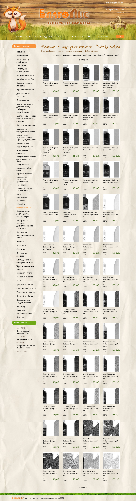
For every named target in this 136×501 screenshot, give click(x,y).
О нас (29, 37)
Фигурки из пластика (26, 288)
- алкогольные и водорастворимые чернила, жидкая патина (26, 138)
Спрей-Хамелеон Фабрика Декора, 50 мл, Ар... (110, 441)
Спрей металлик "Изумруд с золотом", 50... (70, 312)
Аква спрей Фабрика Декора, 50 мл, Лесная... (90, 118)
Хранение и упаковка (26, 292)
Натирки (20, 242)
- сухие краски (22, 185)
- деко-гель (20, 153)
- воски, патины (22, 143)
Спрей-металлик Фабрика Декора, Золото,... (49, 441)
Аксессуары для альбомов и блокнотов (23, 62)
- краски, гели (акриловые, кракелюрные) (22, 179)
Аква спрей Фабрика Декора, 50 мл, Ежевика (90, 85)
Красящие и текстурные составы (62, 51)
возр (79, 55)
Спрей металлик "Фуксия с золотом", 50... (110, 312)
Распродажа (22, 56)
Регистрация (111, 3)
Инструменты (22, 100)
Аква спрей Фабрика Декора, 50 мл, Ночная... (70, 150)
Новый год (21, 246)
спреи (18, 194)
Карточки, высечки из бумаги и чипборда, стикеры (26, 119)
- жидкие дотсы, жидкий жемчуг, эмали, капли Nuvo (26, 159)
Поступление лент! (24, 339)
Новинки (20, 52)
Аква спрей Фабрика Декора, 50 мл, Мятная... (50, 150)
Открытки (20, 249)
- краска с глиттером (24, 174)
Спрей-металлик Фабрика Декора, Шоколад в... (69, 441)
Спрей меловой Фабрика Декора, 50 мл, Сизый (70, 247)
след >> (84, 60)
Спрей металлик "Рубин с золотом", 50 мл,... (90, 312)
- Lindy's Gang (21, 197)
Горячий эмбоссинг (25, 90)
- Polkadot (20, 201)
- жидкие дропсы (23, 165)
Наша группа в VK (81, 37)
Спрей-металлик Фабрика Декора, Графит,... (109, 409)
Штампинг (21, 317)
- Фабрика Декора (23, 208)
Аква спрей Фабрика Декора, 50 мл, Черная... (70, 182)
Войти (120, 3)
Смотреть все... (21, 351)
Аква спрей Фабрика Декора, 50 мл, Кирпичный (110, 85)
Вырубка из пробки (25, 79)
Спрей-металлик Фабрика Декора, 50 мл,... (50, 344)
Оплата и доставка (45, 37)
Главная (19, 37)
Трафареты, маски (24, 285)
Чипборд (20, 307)
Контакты (63, 37)
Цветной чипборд (24, 296)
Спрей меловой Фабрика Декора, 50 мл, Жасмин (50, 247)
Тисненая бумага (24, 273)
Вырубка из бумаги (25, 75)
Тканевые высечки (24, 277)
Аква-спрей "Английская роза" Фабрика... (69, 215)
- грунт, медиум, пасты (25, 147)
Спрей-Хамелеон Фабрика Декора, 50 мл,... (90, 441)
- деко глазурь (22, 150)
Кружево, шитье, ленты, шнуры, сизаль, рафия (23, 214)
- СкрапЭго (20, 204)
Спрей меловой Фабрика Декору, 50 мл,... (90, 247)
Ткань (19, 281)
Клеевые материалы (25, 125)
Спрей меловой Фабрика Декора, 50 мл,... (110, 215)
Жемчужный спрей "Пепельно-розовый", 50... (90, 215)
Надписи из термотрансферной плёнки (25, 235)
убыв (84, 55)
